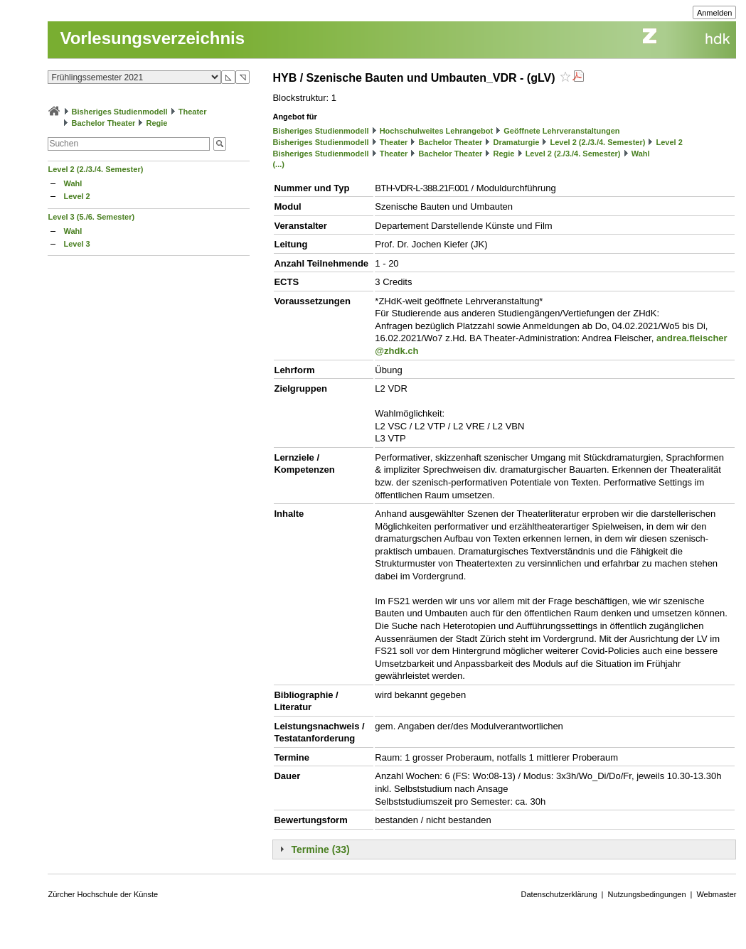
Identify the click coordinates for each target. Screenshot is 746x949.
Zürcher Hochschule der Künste (103, 894)
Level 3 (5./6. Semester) (91, 217)
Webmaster (716, 894)
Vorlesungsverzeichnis (152, 38)
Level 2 (76, 196)
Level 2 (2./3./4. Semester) (95, 169)
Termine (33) (320, 849)
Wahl (72, 183)
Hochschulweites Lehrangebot (437, 131)
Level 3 (76, 244)
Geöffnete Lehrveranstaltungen (561, 131)
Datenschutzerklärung (559, 894)
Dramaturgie (517, 142)
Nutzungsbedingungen (646, 894)
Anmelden (714, 13)
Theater (192, 111)
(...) (278, 164)
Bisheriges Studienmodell (120, 111)
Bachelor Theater (104, 123)
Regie (157, 123)
